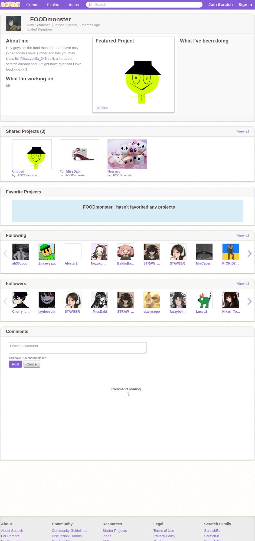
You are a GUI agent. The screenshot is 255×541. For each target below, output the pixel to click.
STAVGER (177, 263)
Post (15, 364)
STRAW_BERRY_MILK (152, 263)
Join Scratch (220, 4)
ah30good (20, 263)
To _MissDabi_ (71, 171)
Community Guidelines (69, 531)
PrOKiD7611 (231, 263)
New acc (113, 171)
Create (32, 4)
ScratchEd (212, 531)
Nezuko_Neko (100, 263)
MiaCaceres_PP (205, 263)
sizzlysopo (151, 312)
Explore (54, 4)
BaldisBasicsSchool (126, 263)
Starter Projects (115, 531)
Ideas (74, 4)
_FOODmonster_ (27, 175)
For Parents (10, 536)
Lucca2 (201, 312)
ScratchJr (211, 536)
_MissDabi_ (100, 312)
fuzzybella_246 (179, 312)
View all (243, 131)
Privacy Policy (164, 536)
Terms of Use (163, 531)
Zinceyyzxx (47, 263)
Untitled (102, 108)
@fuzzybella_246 (33, 59)
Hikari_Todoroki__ (231, 312)
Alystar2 (71, 263)
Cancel (32, 364)
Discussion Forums (67, 536)
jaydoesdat (46, 312)
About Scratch (12, 531)
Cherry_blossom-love (21, 312)
